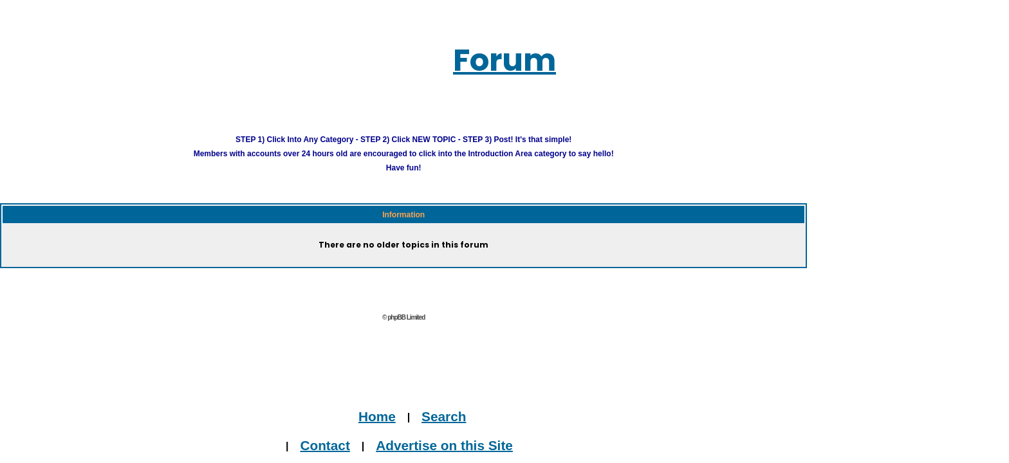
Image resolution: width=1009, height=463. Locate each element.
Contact (349, 427)
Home (382, 399)
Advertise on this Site (430, 427)
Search (422, 399)
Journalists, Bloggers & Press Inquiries (406, 456)
